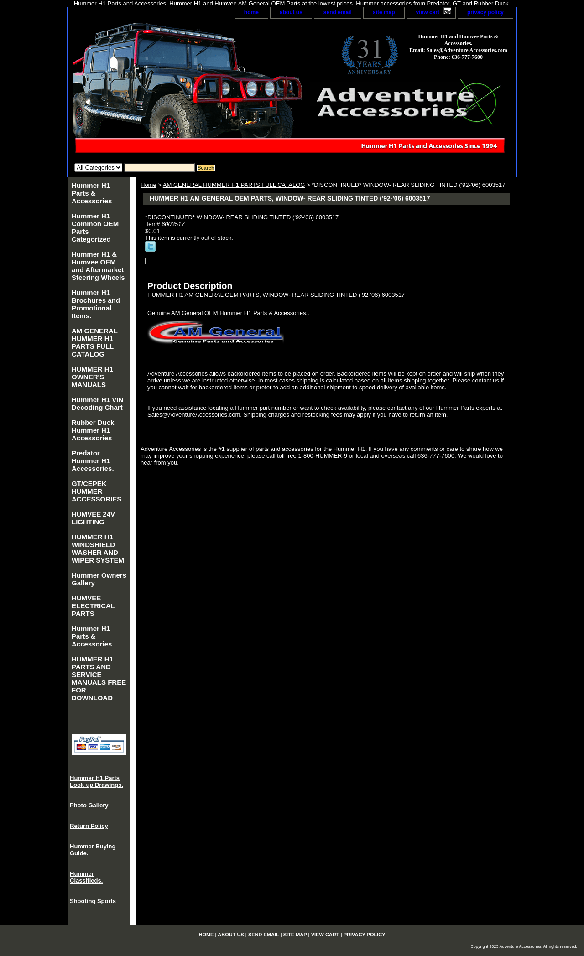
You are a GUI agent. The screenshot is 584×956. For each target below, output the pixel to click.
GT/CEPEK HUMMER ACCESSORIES (96, 491)
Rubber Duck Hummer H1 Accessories (93, 430)
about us (291, 12)
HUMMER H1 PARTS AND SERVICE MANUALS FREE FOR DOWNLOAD (99, 678)
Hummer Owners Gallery (99, 579)
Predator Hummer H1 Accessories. (93, 460)
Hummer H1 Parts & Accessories (92, 193)
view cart (427, 12)
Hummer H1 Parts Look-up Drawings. (96, 781)
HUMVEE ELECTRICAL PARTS (93, 605)
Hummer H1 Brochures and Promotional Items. (96, 304)
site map (384, 12)
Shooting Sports (93, 901)
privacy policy (485, 12)
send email (337, 12)
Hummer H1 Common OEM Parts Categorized (95, 227)
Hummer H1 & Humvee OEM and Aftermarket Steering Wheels (98, 265)
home (251, 12)
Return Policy (89, 825)
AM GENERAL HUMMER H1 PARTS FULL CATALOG (234, 184)
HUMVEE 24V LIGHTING (93, 518)
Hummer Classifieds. (86, 877)
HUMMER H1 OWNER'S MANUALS (92, 376)
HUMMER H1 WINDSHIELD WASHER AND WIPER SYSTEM (98, 548)
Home (148, 184)
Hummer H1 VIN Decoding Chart (97, 403)
